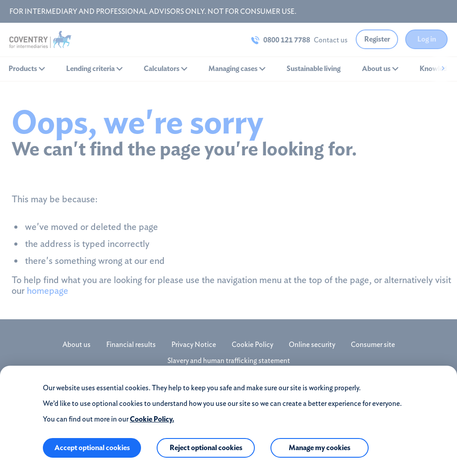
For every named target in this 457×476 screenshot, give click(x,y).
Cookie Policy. (152, 419)
